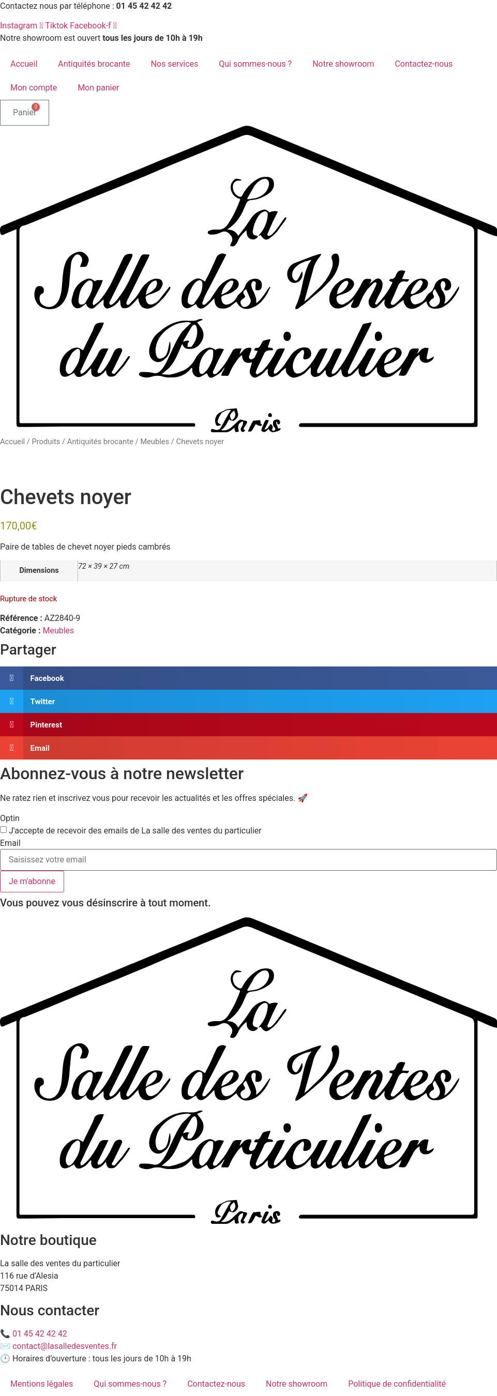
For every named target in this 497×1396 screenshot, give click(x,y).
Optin (10, 818)
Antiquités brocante (94, 64)
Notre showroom (343, 64)
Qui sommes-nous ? (255, 64)
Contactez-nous (424, 64)
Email (10, 843)
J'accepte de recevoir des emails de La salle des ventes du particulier (135, 831)
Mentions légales (41, 1384)
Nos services (174, 64)
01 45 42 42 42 (39, 1334)
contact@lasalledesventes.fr (64, 1346)
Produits (46, 441)
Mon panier (98, 88)
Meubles (154, 441)
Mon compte (33, 88)
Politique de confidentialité (397, 1384)
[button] (248, 678)
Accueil (23, 64)
